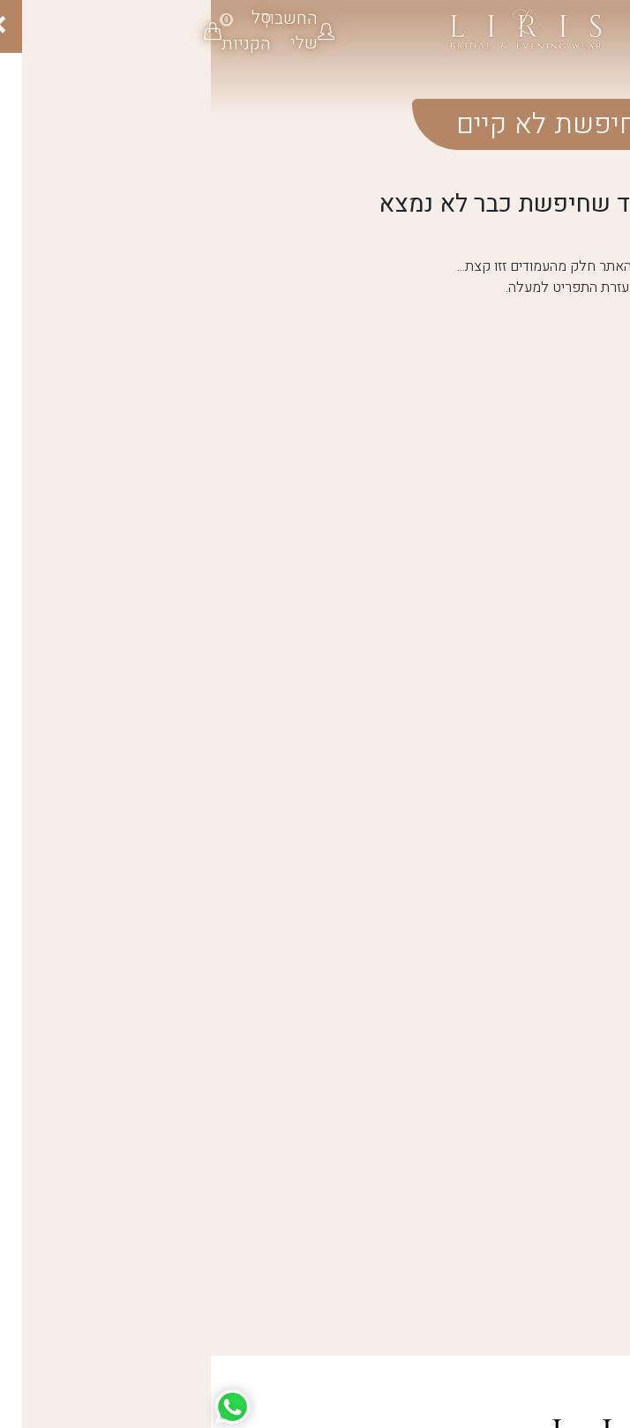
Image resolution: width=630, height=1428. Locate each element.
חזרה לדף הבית (491, 364)
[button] (89, 31)
